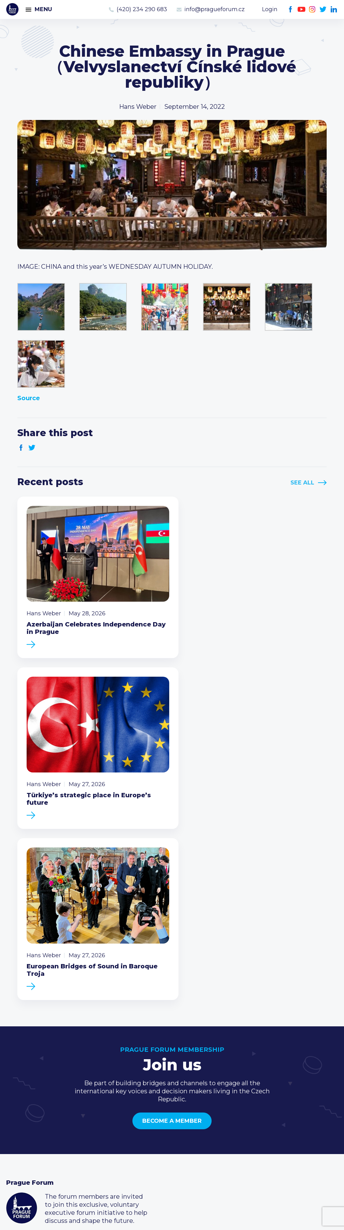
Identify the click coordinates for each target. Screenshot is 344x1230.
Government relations (39, 1144)
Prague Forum (12, 9)
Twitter (323, 9)
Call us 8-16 (247, 1105)
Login (269, 9)
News (15, 1105)
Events (17, 1115)
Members (21, 1125)
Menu (43, 9)
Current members (146, 1105)
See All (302, 482)
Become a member (172, 934)
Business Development (42, 1135)
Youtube (301, 9)
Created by (172, 1218)
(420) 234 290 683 (142, 9)
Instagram (312, 9)
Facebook (291, 9)
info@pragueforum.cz (214, 9)
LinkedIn (334, 9)
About (15, 1154)
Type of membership (151, 1115)
